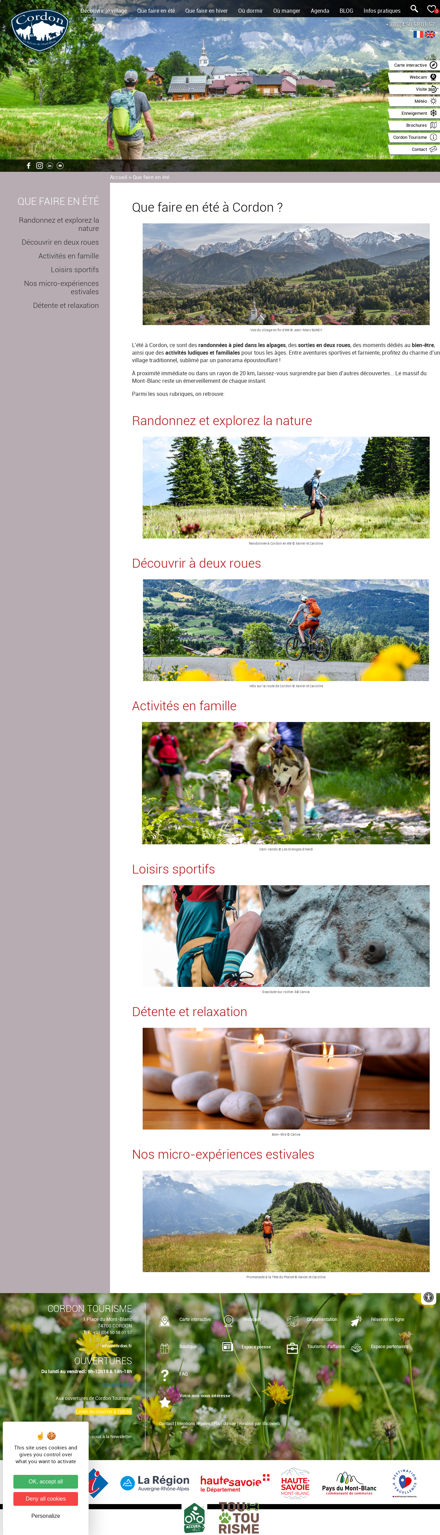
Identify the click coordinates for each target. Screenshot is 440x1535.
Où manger (286, 10)
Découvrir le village (103, 10)
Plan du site (224, 1423)
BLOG (346, 10)
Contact (166, 1423)
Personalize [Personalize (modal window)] (45, 1516)
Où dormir (250, 10)
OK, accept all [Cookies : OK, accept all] (46, 1481)
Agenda (320, 10)
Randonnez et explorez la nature (59, 224)
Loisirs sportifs (75, 270)
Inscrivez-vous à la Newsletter (101, 1436)
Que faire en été (156, 10)
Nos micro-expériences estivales (61, 287)
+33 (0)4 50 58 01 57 (112, 1332)
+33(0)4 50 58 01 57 (410, 24)
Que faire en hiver (206, 10)
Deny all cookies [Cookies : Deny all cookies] (46, 1499)
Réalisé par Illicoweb (259, 1423)
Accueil (118, 177)
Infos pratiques (382, 10)
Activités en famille (68, 256)
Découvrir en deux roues (60, 242)
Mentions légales (193, 1423)
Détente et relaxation (66, 305)
